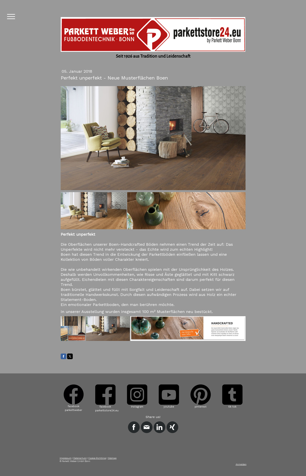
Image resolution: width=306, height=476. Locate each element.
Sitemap (112, 458)
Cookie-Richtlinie (97, 458)
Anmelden (241, 464)
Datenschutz (80, 458)
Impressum (66, 458)
